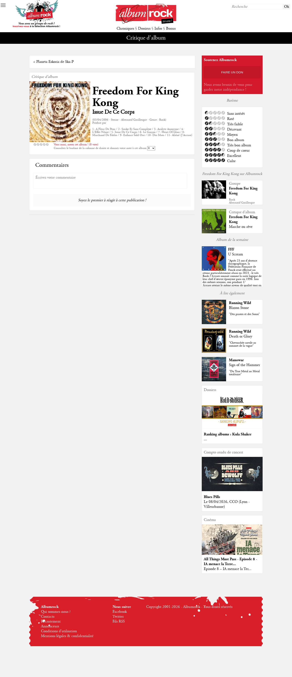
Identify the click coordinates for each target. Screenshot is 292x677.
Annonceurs (50, 626)
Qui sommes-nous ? (56, 611)
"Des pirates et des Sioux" (244, 314)
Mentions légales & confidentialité (67, 636)
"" (232, 276)
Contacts (47, 616)
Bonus (171, 28)
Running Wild (240, 303)
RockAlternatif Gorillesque (242, 201)
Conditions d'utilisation (59, 631)
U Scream (235, 254)
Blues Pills (212, 497)
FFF (231, 249)
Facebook (120, 611)
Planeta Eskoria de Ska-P (55, 61)
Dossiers (144, 28)
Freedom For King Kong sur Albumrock (232, 173)
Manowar (236, 360)
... (205, 439)
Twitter (118, 616)
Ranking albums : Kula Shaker (227, 434)
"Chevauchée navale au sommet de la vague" (242, 344)
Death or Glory (240, 336)
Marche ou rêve (240, 226)
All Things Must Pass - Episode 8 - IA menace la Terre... (230, 561)
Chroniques (125, 28)
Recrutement (51, 621)
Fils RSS (119, 621)
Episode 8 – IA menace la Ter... (227, 569)
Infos (158, 28)
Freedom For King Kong (135, 97)
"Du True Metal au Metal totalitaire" (244, 372)
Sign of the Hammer (244, 365)
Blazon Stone (239, 307)
